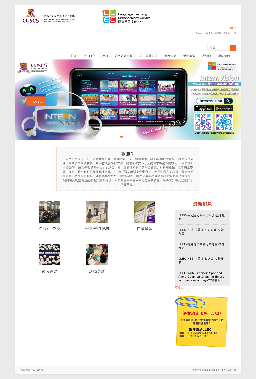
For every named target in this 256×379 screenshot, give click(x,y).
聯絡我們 (224, 55)
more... (36, 101)
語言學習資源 (149, 55)
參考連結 (170, 55)
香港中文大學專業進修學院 (208, 33)
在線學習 (144, 228)
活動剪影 (189, 55)
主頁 (73, 55)
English (231, 27)
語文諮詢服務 (124, 55)
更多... (179, 287)
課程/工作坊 (49, 228)
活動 (105, 55)
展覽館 (206, 55)
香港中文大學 (229, 33)
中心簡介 (89, 55)
